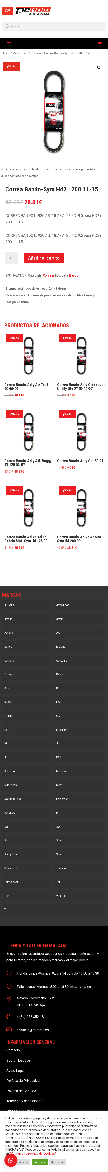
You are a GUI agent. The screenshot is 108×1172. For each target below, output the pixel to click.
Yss (6, 909)
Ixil (6, 743)
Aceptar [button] (40, 1162)
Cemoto (9, 660)
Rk (57, 812)
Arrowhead (62, 605)
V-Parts (60, 895)
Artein (59, 619)
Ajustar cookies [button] (18, 1162)
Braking (60, 646)
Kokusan (9, 771)
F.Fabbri (8, 715)
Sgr (6, 840)
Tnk (58, 881)
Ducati (8, 702)
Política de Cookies (21, 1091)
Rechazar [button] (57, 1162)
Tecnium (61, 868)
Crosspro (9, 674)
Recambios (20, 53)
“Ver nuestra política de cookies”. (33, 1153)
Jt (57, 743)
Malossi (61, 771)
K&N (58, 757)
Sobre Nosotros (18, 1060)
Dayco (60, 674)
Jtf (6, 757)
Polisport (9, 812)
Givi (58, 715)
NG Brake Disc (12, 799)
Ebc (58, 702)
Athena (8, 632)
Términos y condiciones (24, 1101)
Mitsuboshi (11, 785)
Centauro (61, 660)
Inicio (6, 53)
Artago (8, 619)
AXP (58, 632)
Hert (6, 729)
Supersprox (11, 868)
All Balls (9, 605)
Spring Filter (11, 854)
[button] (99, 68)
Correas (36, 53)
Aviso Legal (15, 1071)
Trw (6, 895)
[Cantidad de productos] (11, 258)
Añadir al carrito (44, 258)
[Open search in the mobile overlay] (54, 26)
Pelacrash (62, 799)
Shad (59, 840)
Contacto (13, 1050)
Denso (8, 688)
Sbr (6, 826)
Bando (74, 275)
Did (58, 688)
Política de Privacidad (23, 1081)
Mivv (59, 785)
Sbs (58, 826)
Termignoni (11, 881)
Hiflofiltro (61, 729)
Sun (58, 854)
